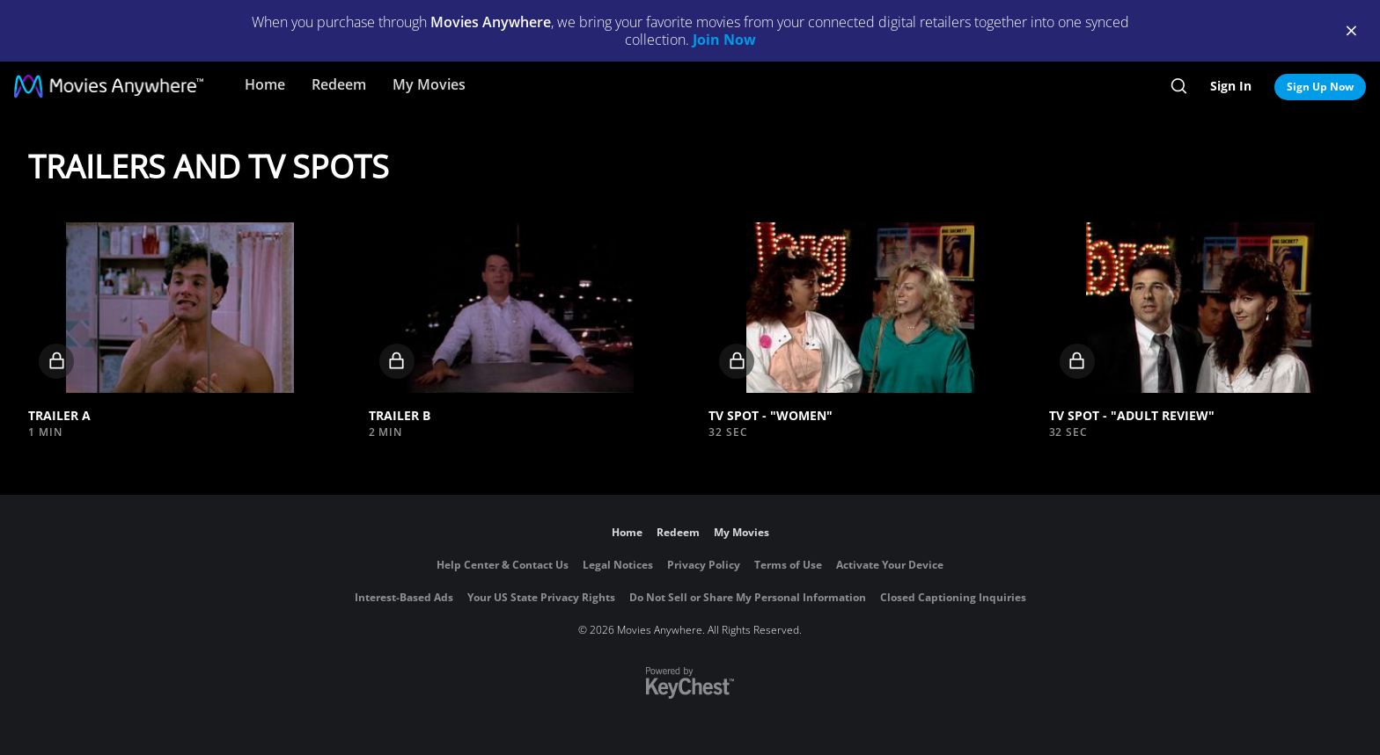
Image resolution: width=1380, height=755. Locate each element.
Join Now (724, 39)
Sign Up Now (1320, 86)
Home (265, 84)
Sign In (1231, 85)
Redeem (339, 84)
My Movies (429, 84)
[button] (180, 307)
